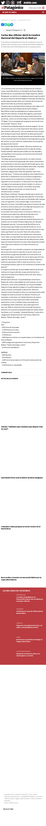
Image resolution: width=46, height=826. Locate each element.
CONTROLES (19, 623)
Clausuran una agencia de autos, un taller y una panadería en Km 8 (29, 626)
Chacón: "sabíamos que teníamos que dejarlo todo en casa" (22, 428)
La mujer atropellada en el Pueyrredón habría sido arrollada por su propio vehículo (29, 599)
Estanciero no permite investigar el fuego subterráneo (29, 640)
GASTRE (18, 637)
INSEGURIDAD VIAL (21, 595)
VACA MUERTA (19, 609)
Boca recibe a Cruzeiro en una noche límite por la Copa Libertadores (21, 578)
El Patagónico (5, 20)
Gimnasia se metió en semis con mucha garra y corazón (28, 655)
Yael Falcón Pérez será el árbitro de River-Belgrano (22, 478)
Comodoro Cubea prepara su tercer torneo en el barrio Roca (20, 527)
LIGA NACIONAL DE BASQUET (23, 651)
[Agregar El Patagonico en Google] (14, 30)
